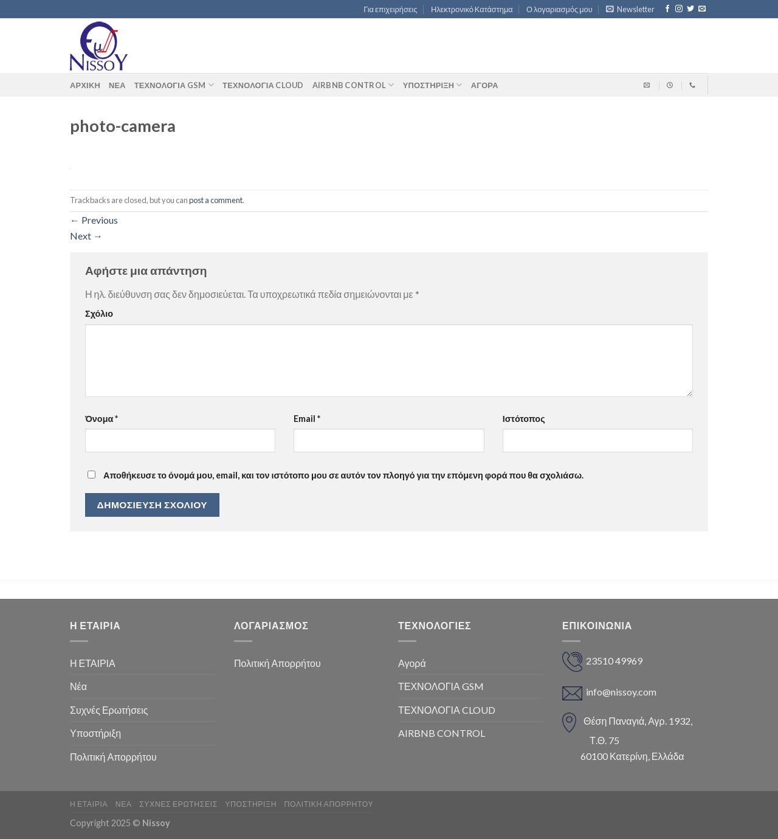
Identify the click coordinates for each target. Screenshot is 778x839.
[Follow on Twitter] (690, 9)
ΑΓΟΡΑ (484, 85)
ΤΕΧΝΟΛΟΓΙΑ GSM (174, 85)
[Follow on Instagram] (679, 9)
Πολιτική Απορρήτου (113, 756)
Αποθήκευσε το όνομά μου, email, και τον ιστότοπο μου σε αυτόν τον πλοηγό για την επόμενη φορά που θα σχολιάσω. (343, 475)
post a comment (216, 200)
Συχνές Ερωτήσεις (109, 710)
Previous (94, 220)
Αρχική (85, 85)
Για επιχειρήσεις (390, 9)
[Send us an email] (702, 9)
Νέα (117, 85)
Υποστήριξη (433, 85)
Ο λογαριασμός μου (559, 9)
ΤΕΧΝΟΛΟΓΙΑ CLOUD (262, 85)
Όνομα (101, 418)
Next (86, 235)
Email (307, 418)
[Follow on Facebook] (667, 9)
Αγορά (412, 663)
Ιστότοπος (524, 418)
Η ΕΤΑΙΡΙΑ (92, 663)
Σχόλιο (99, 313)
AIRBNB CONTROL (353, 85)
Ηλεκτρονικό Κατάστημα (472, 9)
